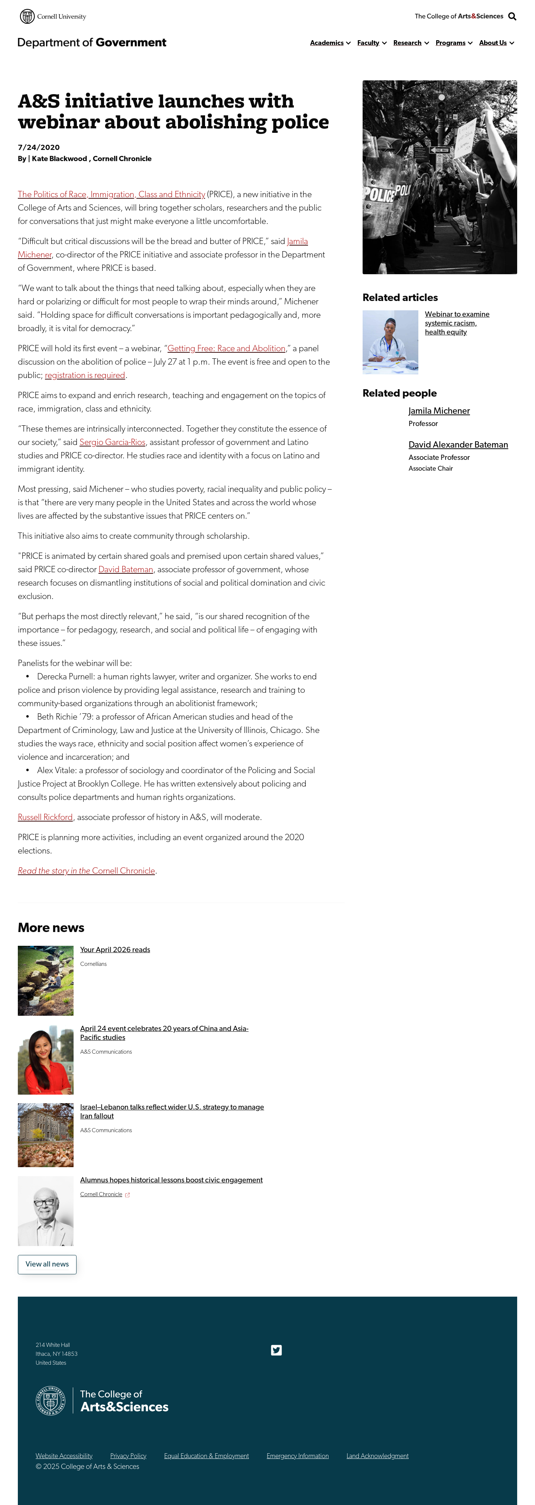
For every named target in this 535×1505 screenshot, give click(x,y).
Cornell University (53, 16)
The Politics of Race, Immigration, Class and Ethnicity (111, 194)
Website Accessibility (64, 1456)
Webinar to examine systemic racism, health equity (457, 323)
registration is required (85, 375)
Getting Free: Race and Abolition (226, 349)
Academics (327, 43)
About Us (493, 43)
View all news (47, 1264)
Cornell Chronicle (86, 871)
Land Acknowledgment (378, 1456)
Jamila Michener (439, 411)
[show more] (349, 43)
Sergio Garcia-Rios (112, 442)
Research (407, 43)
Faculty (368, 43)
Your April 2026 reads (115, 950)
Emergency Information (298, 1456)
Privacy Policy (128, 1456)
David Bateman (125, 570)
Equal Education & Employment (206, 1456)
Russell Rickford (45, 817)
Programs (451, 43)
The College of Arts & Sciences (459, 16)
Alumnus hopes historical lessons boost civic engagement (171, 1180)
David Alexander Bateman (458, 445)
